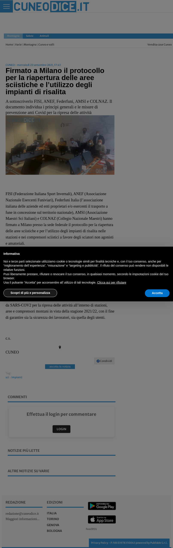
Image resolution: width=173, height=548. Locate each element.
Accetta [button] (157, 293)
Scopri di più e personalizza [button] (30, 292)
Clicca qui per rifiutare (111, 282)
